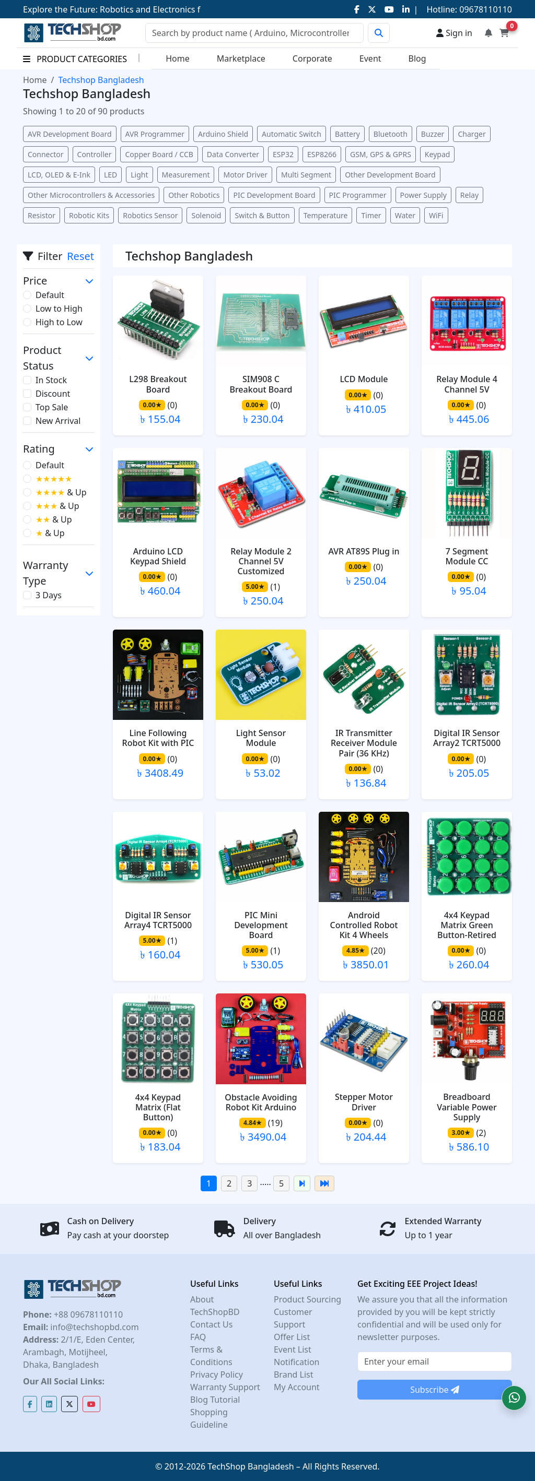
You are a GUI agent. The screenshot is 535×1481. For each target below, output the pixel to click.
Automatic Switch (291, 134)
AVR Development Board (70, 134)
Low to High (59, 308)
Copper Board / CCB (159, 154)
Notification (297, 1362)
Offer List (292, 1337)
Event (370, 58)
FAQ (198, 1337)
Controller (94, 154)
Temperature (326, 215)
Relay (469, 195)
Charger (471, 134)
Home (178, 58)
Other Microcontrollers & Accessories (91, 195)
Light (139, 175)
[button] (514, 1398)
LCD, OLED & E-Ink (59, 175)
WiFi (436, 215)
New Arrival (58, 420)
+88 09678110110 (87, 1314)
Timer (371, 215)
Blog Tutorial (215, 1399)
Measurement (186, 175)
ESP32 (283, 154)
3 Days (49, 595)
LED (110, 175)
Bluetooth (391, 134)
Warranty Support (225, 1387)
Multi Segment (306, 175)
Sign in (454, 33)
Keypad (437, 154)
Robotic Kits (89, 215)
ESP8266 (321, 154)
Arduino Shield (223, 134)
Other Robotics (193, 195)
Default (50, 295)
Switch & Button (262, 215)
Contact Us (211, 1324)
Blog (417, 58)
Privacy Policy (216, 1374)
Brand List (293, 1374)
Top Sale (52, 407)
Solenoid (206, 215)
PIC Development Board (274, 195)
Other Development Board (390, 175)
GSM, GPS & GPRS (380, 154)
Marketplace (241, 58)
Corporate (312, 58)
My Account (297, 1387)
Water (405, 215)
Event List (292, 1349)
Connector (46, 154)
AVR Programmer (154, 134)
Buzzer (433, 134)
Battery (347, 134)
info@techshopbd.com (93, 1327)
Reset (80, 256)
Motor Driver (245, 175)
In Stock (51, 380)
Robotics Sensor (150, 215)
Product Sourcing (307, 1299)
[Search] (254, 33)
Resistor (41, 215)
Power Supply (423, 195)
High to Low (59, 322)
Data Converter (233, 154)
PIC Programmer (358, 195)
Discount (53, 393)
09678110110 (484, 9)
